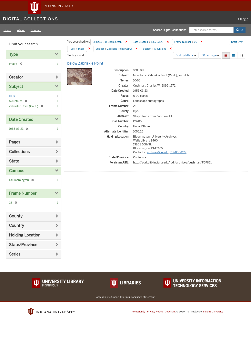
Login (243, 19)
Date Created (21, 119)
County (16, 216)
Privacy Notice (155, 311)
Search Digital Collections (169, 30)
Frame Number (22, 193)
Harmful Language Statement (138, 297)
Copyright (170, 311)
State (14, 161)
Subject (16, 86)
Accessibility (138, 311)
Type (13, 54)
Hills (12, 96)
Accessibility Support (107, 297)
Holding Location (24, 235)
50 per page (210, 55)
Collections (19, 151)
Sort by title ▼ (186, 55)
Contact (36, 30)
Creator (16, 77)
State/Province (23, 244)
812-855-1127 (178, 152)
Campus (16, 170)
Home (7, 30)
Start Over (237, 42)
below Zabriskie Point (85, 63)
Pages (14, 142)
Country (16, 225)
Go (239, 30)
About (21, 30)
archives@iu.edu (157, 152)
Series (14, 254)
